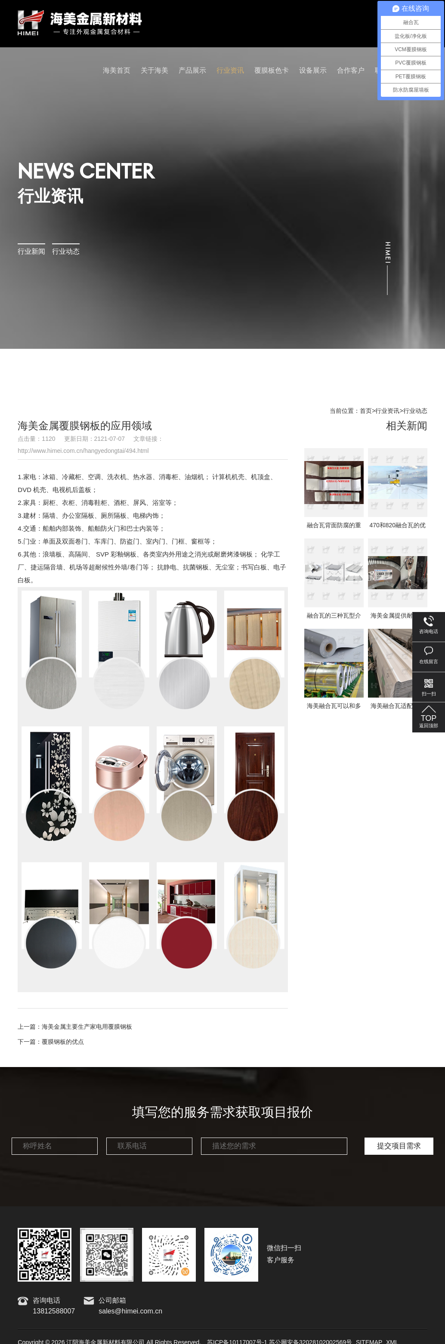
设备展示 (313, 70)
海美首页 (116, 70)
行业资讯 (230, 70)
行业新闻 (31, 251)
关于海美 (154, 70)
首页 (366, 411)
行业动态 (66, 251)
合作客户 (351, 70)
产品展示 (192, 70)
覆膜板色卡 (271, 70)
